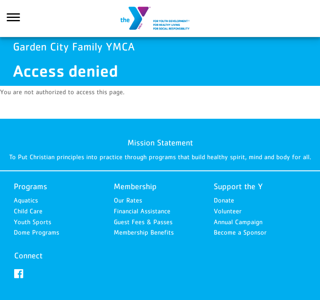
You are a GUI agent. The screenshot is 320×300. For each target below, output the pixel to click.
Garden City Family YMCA (160, 18)
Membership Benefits (144, 232)
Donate (224, 200)
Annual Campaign (238, 221)
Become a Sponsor (240, 232)
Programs (30, 186)
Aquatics (26, 200)
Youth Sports (32, 221)
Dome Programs (36, 232)
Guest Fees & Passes (143, 221)
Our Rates (128, 200)
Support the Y (238, 186)
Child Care (28, 211)
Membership (135, 186)
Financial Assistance (142, 211)
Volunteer (228, 211)
